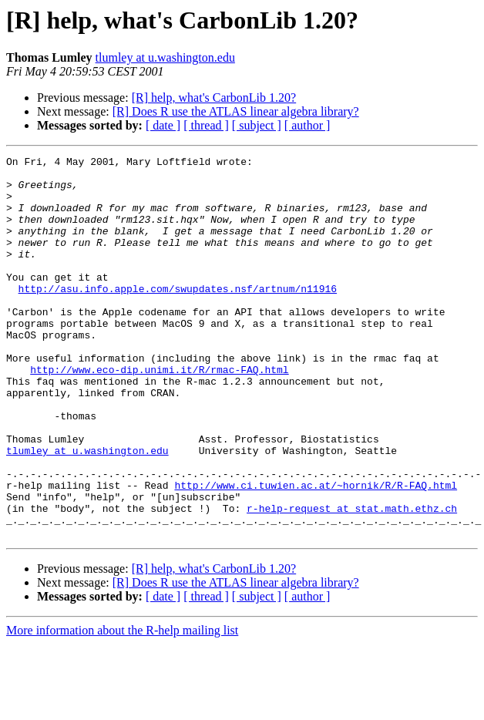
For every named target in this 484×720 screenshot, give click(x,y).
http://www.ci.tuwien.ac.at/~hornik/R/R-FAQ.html (315, 552)
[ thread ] (206, 125)
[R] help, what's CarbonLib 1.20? (214, 97)
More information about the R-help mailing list (122, 706)
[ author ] (307, 125)
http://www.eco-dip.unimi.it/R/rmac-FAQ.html (159, 413)
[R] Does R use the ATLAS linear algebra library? (236, 111)
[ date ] (163, 125)
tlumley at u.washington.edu (165, 57)
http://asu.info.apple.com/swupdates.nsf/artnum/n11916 (177, 316)
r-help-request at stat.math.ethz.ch (352, 580)
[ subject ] (256, 125)
